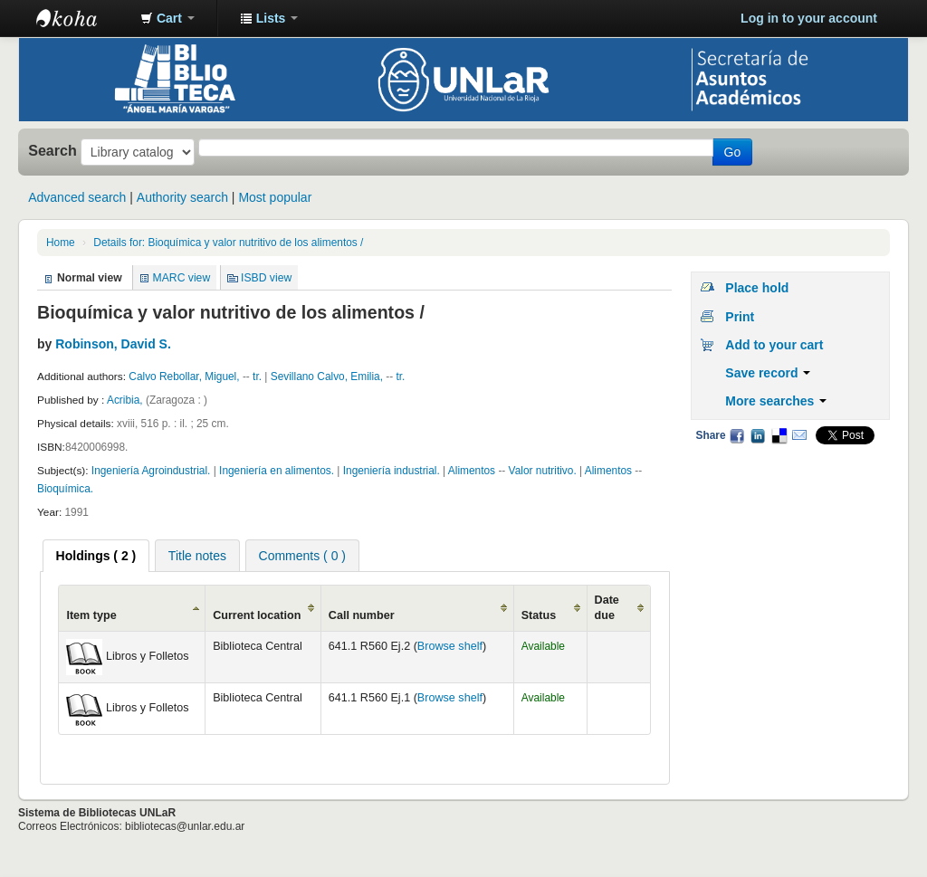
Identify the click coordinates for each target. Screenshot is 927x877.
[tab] (96, 555)
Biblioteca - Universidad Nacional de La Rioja (81, 18)
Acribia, (126, 400)
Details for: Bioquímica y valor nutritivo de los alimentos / (228, 242)
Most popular (274, 197)
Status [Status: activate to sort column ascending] (539, 615)
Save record (767, 373)
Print (739, 317)
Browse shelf (450, 646)
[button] (167, 18)
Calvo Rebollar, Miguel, (184, 376)
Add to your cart (774, 345)
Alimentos (473, 470)
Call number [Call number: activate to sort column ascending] (362, 615)
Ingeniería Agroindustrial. (151, 470)
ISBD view (266, 278)
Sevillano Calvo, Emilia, (327, 376)
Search (52, 150)
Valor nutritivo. (543, 470)
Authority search (182, 197)
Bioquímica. (65, 488)
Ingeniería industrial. (391, 470)
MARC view (182, 278)
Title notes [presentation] (197, 555)
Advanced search (77, 197)
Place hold (756, 288)
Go (732, 152)
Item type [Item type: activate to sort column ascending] (91, 615)
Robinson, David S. (113, 344)
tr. (258, 376)
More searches (776, 401)
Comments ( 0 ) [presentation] (302, 555)
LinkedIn (758, 435)
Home (60, 242)
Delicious (778, 435)
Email (799, 435)
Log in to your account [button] (809, 18)
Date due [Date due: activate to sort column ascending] (607, 608)
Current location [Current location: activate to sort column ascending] (257, 615)
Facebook (737, 435)
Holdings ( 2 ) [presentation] (96, 555)
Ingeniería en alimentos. (276, 470)
